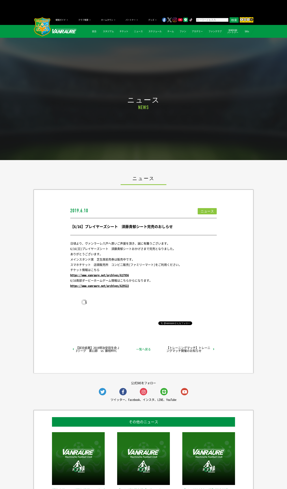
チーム (170, 31)
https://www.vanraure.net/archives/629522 (99, 285)
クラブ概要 (83, 20)
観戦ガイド (61, 20)
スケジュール (155, 31)
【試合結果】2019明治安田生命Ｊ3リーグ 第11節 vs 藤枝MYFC (98, 349)
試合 (94, 31)
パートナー (131, 20)
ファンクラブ (215, 31)
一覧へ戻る (143, 349)
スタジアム (108, 31)
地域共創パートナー (232, 31)
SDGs (247, 31)
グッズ (151, 20)
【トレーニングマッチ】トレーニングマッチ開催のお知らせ (188, 349)
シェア (99, 323)
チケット (124, 31)
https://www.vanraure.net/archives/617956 (99, 275)
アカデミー (197, 31)
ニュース (138, 31)
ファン (183, 31)
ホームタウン (107, 20)
